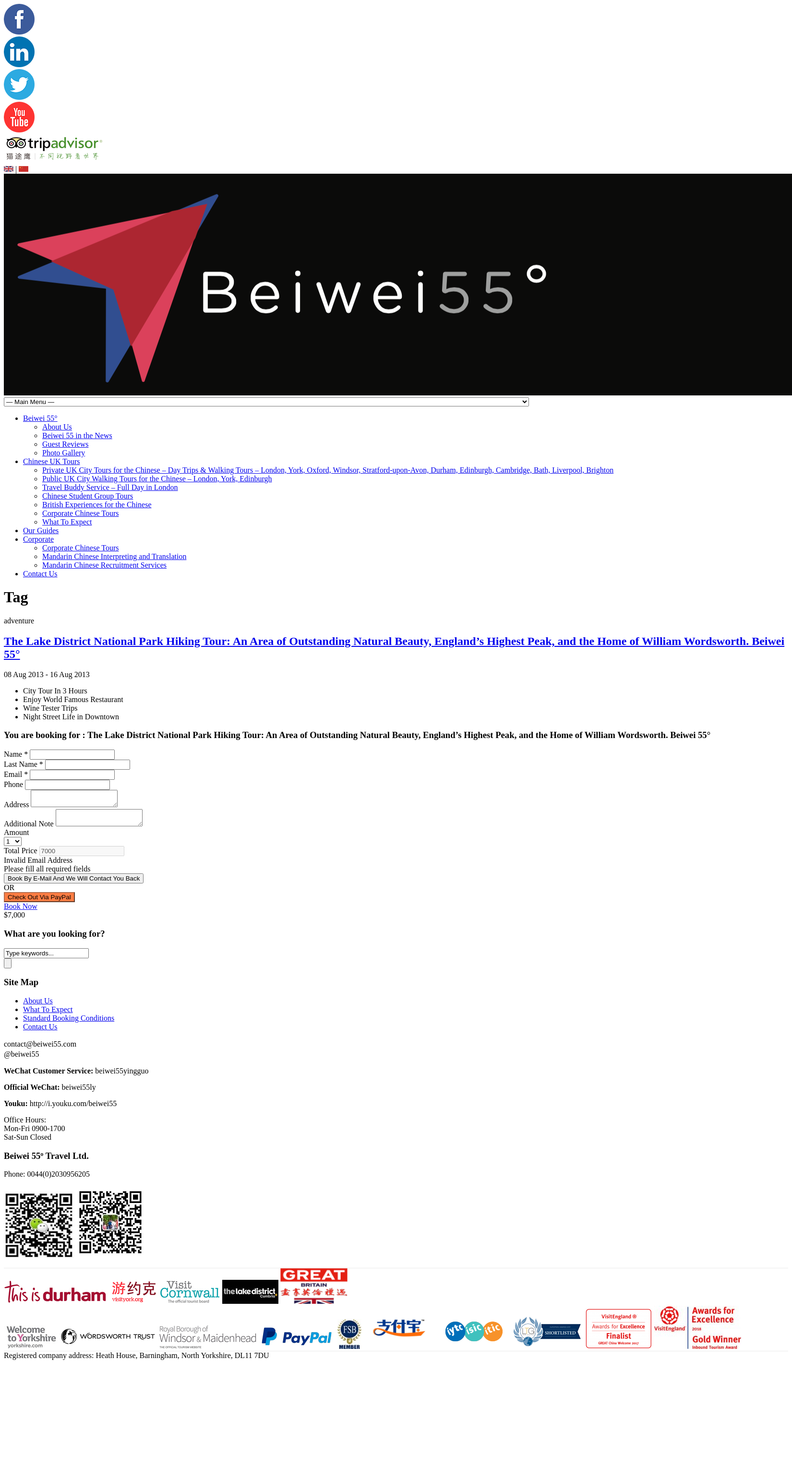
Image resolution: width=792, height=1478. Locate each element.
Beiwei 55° (40, 418)
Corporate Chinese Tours (80, 513)
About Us (57, 427)
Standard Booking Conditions (68, 1024)
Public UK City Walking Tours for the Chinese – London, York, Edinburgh (157, 479)
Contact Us (40, 574)
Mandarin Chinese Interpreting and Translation (114, 556)
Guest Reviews (65, 444)
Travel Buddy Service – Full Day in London (110, 487)
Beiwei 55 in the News (77, 435)
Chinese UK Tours (51, 461)
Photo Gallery (63, 453)
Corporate (38, 539)
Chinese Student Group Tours (87, 496)
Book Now (20, 912)
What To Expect (67, 522)
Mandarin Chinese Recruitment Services (104, 565)
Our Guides (41, 530)
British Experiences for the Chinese (97, 505)
